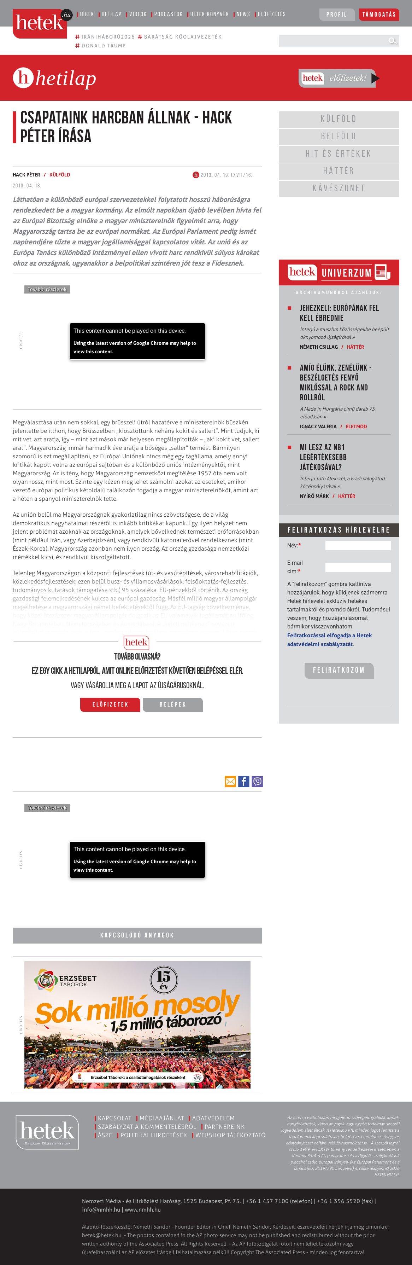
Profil (337, 15)
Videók (138, 14)
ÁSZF (105, 1135)
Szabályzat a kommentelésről (147, 1126)
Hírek (87, 14)
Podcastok (168, 14)
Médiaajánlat (162, 1118)
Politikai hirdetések (153, 1135)
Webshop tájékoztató (230, 1135)
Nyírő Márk (314, 496)
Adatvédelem (213, 1118)
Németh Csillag (319, 347)
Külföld (59, 175)
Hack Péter (26, 175)
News (244, 14)
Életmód (356, 426)
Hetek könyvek (209, 14)
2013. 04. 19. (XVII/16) (223, 175)
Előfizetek (111, 705)
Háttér (355, 347)
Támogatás (380, 15)
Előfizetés (272, 14)
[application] (137, 341)
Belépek (173, 705)
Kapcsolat (114, 1118)
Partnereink (225, 1126)
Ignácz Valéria (318, 426)
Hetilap (112, 14)
